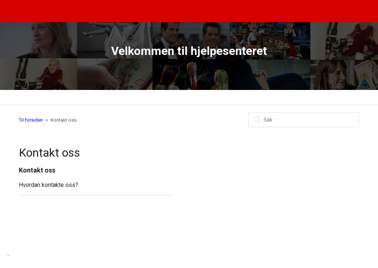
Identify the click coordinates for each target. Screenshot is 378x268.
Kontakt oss (37, 170)
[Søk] (303, 119)
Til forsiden (31, 120)
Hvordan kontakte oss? (48, 184)
